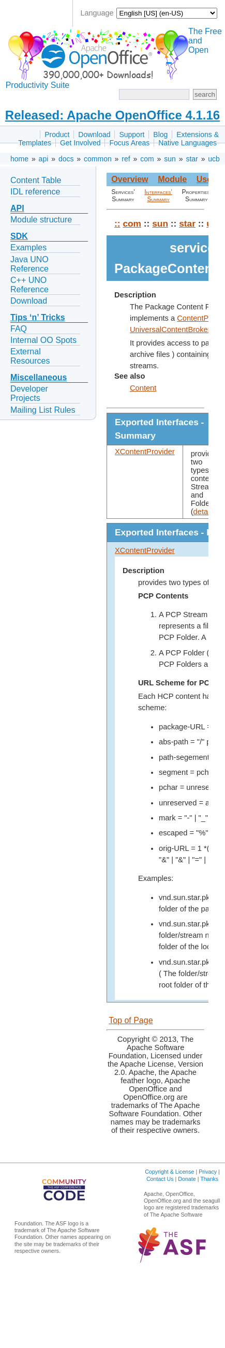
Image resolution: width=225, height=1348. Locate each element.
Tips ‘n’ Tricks (37, 317)
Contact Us (160, 1179)
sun (170, 159)
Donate (187, 1179)
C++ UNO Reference (29, 285)
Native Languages (187, 143)
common (98, 159)
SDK (19, 236)
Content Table (35, 180)
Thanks (209, 1179)
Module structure (41, 219)
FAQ (18, 328)
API (17, 208)
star (192, 159)
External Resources (30, 356)
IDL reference (35, 191)
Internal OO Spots (43, 340)
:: (117, 223)
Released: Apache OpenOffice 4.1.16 (112, 115)
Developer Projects (29, 393)
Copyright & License (169, 1172)
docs (66, 159)
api (44, 159)
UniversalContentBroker (170, 329)
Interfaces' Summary (158, 195)
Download (94, 134)
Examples (28, 247)
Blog (160, 134)
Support (131, 134)
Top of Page (131, 1020)
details (204, 511)
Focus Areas (129, 143)
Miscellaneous (38, 377)
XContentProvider (145, 451)
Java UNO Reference (29, 264)
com (147, 159)
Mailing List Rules (42, 410)
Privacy (208, 1172)
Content (143, 388)
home (19, 159)
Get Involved (80, 143)
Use (204, 179)
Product (56, 134)
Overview (129, 179)
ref (126, 159)
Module (172, 179)
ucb (214, 159)
